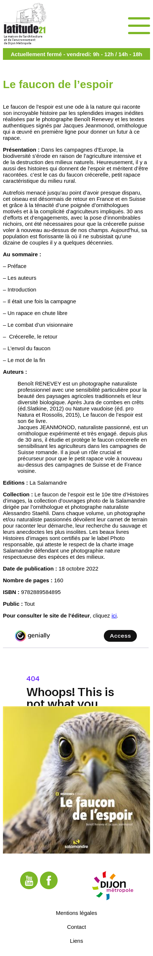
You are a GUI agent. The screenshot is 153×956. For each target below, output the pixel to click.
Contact (76, 926)
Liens (76, 940)
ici (114, 615)
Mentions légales (76, 912)
